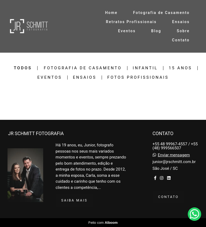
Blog (156, 31)
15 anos (180, 68)
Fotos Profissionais (138, 77)
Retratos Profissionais (131, 22)
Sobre (183, 31)
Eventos (127, 31)
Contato (181, 40)
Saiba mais (74, 200)
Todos (23, 68)
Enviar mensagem (174, 155)
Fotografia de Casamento (161, 12)
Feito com (102, 223)
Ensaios (181, 22)
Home (111, 12)
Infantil (145, 68)
